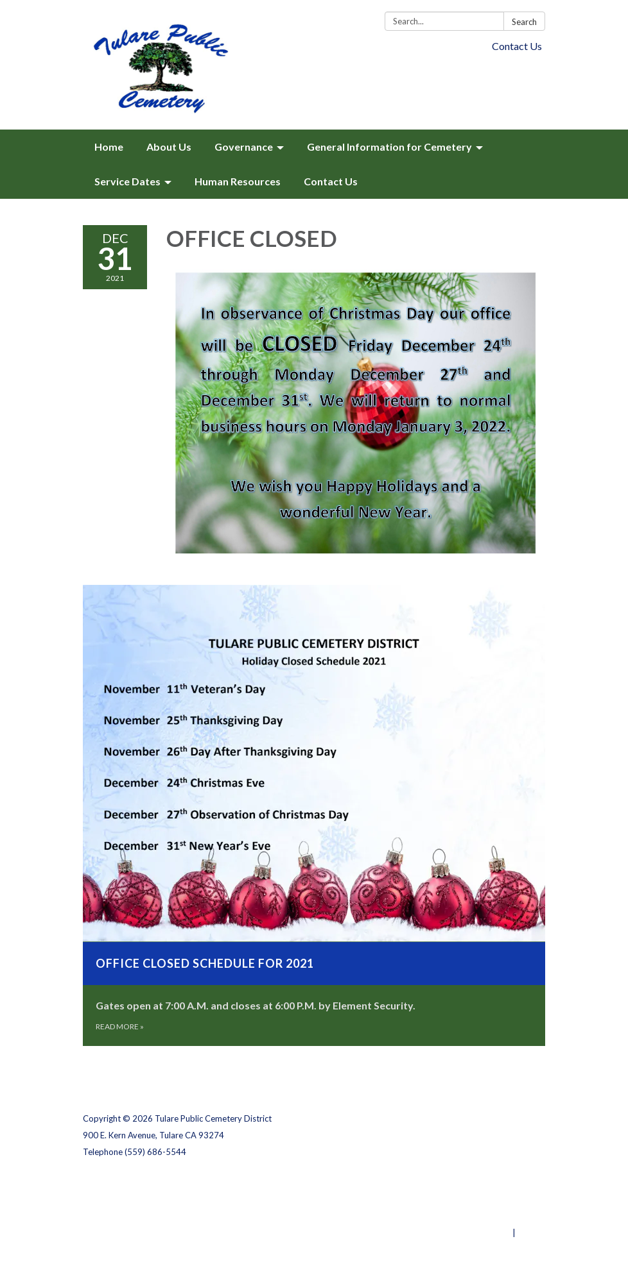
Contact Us (517, 46)
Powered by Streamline (463, 1232)
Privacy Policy (517, 1182)
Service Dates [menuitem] (127, 181)
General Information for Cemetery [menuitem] (389, 146)
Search (524, 22)
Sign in (531, 1232)
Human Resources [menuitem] (238, 181)
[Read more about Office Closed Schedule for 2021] (314, 815)
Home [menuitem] (108, 146)
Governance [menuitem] (243, 146)
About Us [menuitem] (168, 146)
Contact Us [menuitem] (331, 181)
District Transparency (500, 1199)
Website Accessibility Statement (477, 1216)
